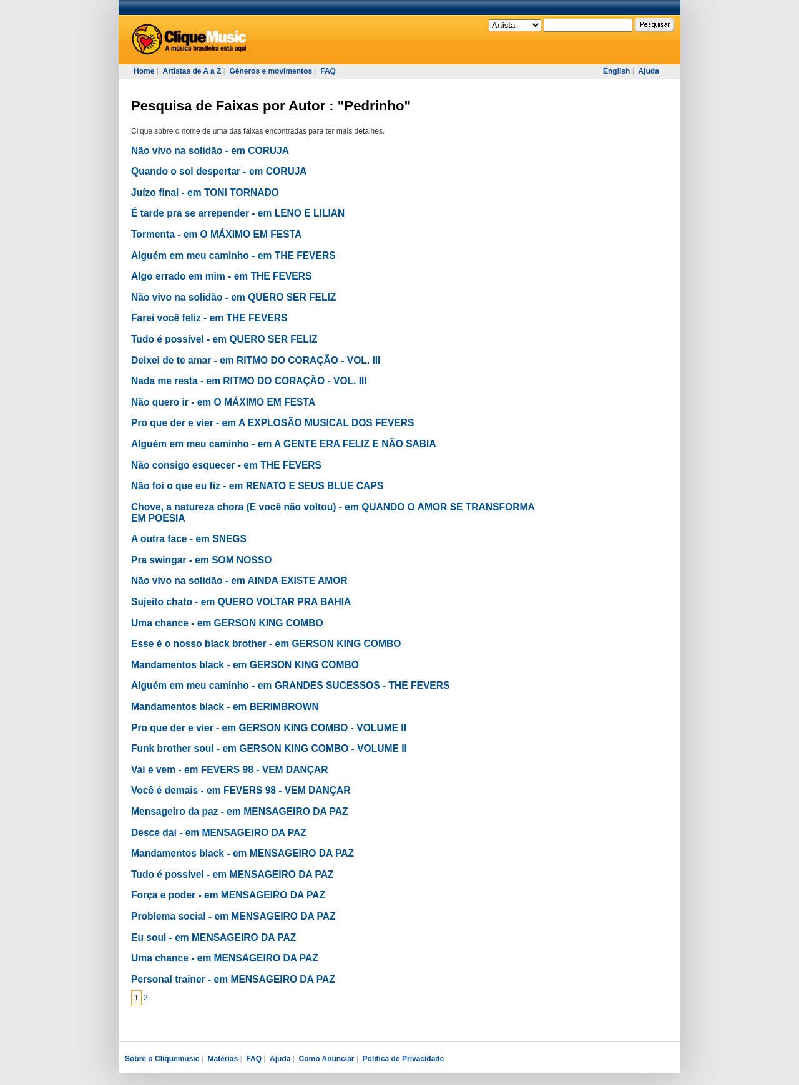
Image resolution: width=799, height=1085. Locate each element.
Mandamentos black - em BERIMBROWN (225, 706)
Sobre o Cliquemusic (162, 1058)
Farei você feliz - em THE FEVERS (209, 318)
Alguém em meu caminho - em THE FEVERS (233, 255)
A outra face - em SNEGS (189, 538)
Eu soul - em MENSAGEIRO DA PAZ (213, 937)
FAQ (328, 71)
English (616, 71)
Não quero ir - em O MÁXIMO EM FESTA (223, 402)
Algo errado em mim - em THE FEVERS (221, 276)
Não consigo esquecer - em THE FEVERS (226, 465)
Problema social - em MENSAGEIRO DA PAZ (233, 916)
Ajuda (648, 71)
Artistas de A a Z (191, 71)
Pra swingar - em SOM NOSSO (201, 560)
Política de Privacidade (403, 1058)
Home (144, 71)
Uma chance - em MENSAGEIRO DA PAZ (224, 958)
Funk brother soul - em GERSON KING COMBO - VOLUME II (269, 748)
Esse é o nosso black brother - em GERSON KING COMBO (266, 643)
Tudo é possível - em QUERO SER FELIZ (224, 339)
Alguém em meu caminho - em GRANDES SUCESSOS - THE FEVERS (290, 685)
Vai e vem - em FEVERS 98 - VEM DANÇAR (229, 769)
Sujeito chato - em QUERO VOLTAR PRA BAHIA (241, 601)
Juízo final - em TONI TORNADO (205, 192)
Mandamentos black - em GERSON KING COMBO (245, 664)
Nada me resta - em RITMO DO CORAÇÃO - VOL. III (249, 381)
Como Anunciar (327, 1058)
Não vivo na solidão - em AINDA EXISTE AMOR (239, 580)
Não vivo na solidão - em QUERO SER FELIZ (233, 297)
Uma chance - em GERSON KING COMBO (227, 623)
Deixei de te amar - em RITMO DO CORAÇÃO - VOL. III (255, 360)
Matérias (222, 1058)
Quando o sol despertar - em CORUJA (219, 171)
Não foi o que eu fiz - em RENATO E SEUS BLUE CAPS (257, 485)
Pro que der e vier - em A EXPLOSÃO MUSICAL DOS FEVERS (272, 422)
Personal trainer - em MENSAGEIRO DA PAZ (233, 979)
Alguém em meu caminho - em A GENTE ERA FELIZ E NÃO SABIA (283, 444)
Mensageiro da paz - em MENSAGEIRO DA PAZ (239, 811)
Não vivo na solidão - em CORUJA (210, 150)
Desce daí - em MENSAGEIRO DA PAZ (218, 832)
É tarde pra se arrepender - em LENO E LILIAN (238, 213)
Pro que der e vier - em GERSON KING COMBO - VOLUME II (268, 728)
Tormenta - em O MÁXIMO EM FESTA (216, 234)
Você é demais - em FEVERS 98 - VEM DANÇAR (241, 790)
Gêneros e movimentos (270, 71)
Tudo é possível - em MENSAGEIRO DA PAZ (232, 874)
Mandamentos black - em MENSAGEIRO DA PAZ (242, 853)
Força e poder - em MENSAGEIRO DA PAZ (228, 895)
